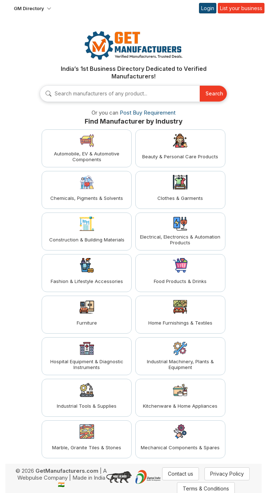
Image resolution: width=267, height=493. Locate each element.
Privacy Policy (227, 474)
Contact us (180, 474)
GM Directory (29, 8)
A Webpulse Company (62, 474)
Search (214, 93)
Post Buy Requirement (147, 112)
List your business (241, 8)
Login (207, 8)
